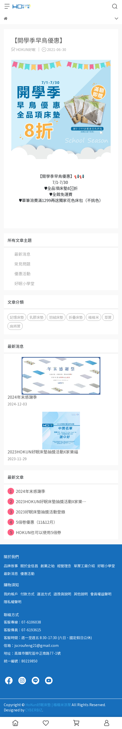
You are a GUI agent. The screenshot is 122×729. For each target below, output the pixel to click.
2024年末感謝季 (26, 491)
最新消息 (22, 254)
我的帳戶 (11, 593)
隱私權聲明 (12, 601)
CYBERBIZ (33, 709)
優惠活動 (22, 274)
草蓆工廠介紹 (84, 565)
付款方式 (27, 593)
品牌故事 (11, 565)
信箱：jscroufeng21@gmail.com (31, 645)
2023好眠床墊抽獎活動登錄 (36, 511)
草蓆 (107, 317)
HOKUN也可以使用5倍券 (34, 532)
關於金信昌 (29, 565)
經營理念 (64, 565)
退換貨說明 (62, 593)
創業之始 (47, 565)
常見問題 (22, 264)
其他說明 (81, 593)
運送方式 (44, 593)
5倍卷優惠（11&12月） (32, 522)
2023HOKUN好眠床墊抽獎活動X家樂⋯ (47, 501)
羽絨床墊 (56, 317)
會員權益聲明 (100, 593)
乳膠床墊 (36, 317)
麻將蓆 (15, 326)
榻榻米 (93, 317)
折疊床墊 (76, 317)
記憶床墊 (17, 317)
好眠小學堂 (24, 283)
